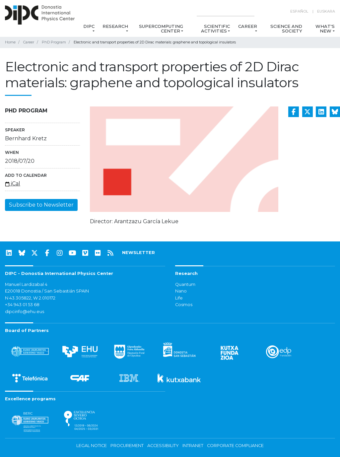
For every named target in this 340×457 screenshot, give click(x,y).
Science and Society (286, 28)
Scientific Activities (215, 28)
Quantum (185, 284)
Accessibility (163, 445)
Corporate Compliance (235, 445)
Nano (181, 291)
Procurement (127, 445)
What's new (325, 28)
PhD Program (54, 42)
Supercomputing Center (161, 28)
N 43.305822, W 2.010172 (30, 297)
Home (10, 42)
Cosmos (183, 304)
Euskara (326, 11)
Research (115, 26)
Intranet (192, 445)
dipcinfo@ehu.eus (24, 311)
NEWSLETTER (138, 252)
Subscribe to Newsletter (41, 205)
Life (179, 297)
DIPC (89, 26)
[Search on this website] (225, 11)
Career (247, 26)
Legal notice (91, 445)
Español (299, 11)
